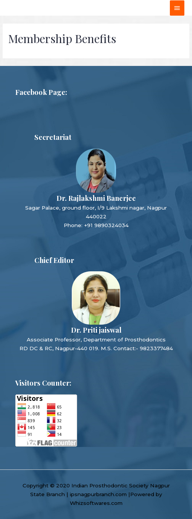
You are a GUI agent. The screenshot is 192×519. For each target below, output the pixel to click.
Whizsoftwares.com (96, 503)
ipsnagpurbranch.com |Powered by (116, 494)
